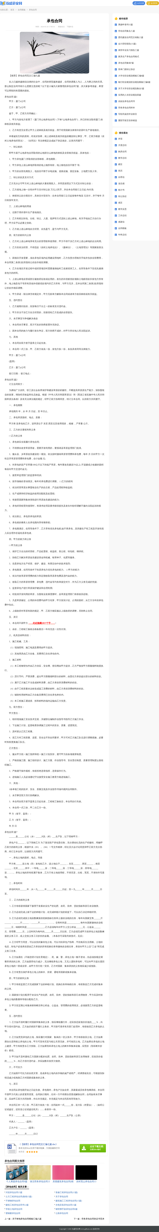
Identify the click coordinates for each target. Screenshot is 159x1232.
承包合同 (33, 10)
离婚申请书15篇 (125, 24)
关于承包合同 (62, 1196)
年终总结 (122, 235)
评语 (120, 139)
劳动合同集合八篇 (126, 31)
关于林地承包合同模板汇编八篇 (26, 1219)
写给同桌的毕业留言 (127, 114)
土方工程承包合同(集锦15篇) (19, 1196)
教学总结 (122, 158)
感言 (120, 203)
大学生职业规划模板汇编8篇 (131, 76)
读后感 (121, 183)
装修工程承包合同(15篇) (67, 1192)
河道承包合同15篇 (14, 1192)
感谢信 (121, 222)
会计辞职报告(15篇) (127, 44)
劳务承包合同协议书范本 (93, 1219)
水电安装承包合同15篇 (66, 1205)
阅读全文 (61, 27)
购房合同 (122, 151)
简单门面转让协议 (126, 69)
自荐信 (121, 177)
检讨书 (121, 190)
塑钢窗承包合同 (13, 1213)
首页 (12, 10)
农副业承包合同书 (126, 101)
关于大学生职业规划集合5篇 (131, 88)
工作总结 (122, 215)
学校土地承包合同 (14, 1209)
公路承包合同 (62, 1213)
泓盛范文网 (76, 1229)
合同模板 (22, 10)
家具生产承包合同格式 (128, 56)
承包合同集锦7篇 (126, 63)
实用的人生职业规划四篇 (129, 95)
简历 (120, 171)
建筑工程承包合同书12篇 (17, 1205)
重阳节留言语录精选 (127, 120)
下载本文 (70, 27)
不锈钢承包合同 (13, 1201)
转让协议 (122, 196)
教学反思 (122, 209)
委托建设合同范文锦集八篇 (130, 37)
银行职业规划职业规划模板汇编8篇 (134, 82)
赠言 (120, 164)
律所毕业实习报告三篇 (128, 50)
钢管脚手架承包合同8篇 (66, 1209)
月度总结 (122, 145)
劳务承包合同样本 (126, 108)
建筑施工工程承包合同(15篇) (69, 1201)
